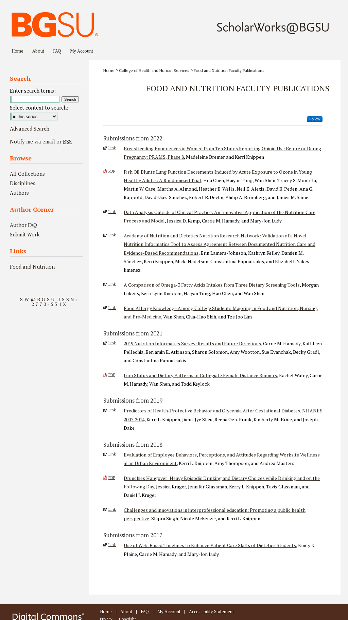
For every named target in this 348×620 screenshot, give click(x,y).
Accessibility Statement (211, 611)
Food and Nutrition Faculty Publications (229, 70)
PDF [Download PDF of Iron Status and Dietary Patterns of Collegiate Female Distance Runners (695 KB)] (111, 374)
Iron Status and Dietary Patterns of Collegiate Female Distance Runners (200, 375)
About (126, 611)
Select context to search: (39, 107)
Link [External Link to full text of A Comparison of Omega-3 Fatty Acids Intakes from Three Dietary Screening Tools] (112, 284)
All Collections (27, 173)
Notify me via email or (41, 141)
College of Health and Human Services (154, 70)
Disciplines (22, 183)
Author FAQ (23, 224)
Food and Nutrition (32, 266)
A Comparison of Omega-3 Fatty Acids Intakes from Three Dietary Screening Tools (212, 285)
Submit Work (24, 234)
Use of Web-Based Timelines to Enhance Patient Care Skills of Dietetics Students (210, 545)
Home (109, 70)
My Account (168, 611)
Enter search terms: (33, 90)
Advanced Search (29, 128)
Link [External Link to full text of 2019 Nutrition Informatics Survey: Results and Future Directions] (112, 343)
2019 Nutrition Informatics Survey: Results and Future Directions (192, 343)
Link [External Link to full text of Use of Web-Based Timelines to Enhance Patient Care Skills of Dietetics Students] (112, 544)
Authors (19, 192)
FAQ (145, 611)
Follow (314, 119)
